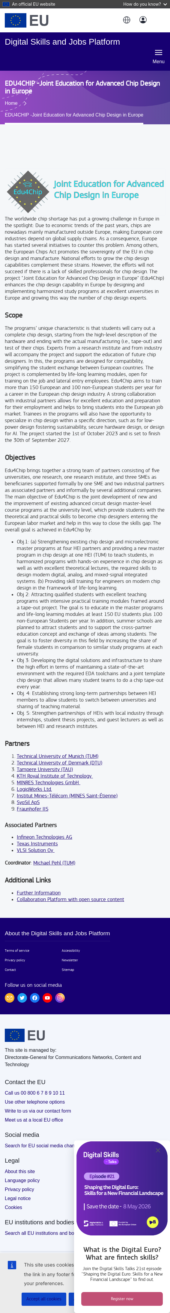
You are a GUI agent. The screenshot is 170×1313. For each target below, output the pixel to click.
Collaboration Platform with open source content (70, 899)
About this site (20, 1171)
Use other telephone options (35, 1102)
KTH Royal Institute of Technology (55, 776)
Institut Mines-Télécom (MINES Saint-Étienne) (67, 796)
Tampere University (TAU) (45, 769)
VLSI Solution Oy (36, 850)
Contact (10, 970)
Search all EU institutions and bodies (44, 1233)
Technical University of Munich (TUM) (57, 756)
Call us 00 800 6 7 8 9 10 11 (35, 1093)
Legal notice (18, 1198)
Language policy (22, 1180)
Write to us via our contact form (38, 1110)
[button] (126, 20)
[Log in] (143, 20)
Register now (122, 1299)
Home (11, 103)
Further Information (39, 893)
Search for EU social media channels (44, 1145)
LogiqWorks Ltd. (34, 789)
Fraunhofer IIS (32, 809)
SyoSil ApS (28, 802)
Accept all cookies (43, 1299)
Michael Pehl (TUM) (54, 863)
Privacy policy (15, 960)
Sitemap (68, 970)
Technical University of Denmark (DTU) (59, 763)
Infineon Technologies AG (44, 837)
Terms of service (17, 950)
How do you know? (145, 4)
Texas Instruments (37, 844)
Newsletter (70, 960)
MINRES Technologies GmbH (48, 782)
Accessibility (71, 950)
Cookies (13, 1207)
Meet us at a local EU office (34, 1119)
